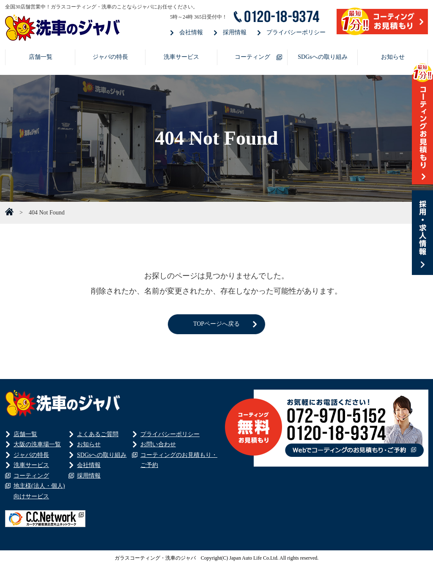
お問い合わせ (158, 444)
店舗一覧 (40, 57)
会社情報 (191, 32)
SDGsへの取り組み (322, 57)
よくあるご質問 (97, 434)
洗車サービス (181, 57)
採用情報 (235, 32)
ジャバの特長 (110, 57)
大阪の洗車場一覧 (37, 444)
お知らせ (393, 57)
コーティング (252, 57)
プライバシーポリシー (296, 32)
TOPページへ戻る (216, 324)
